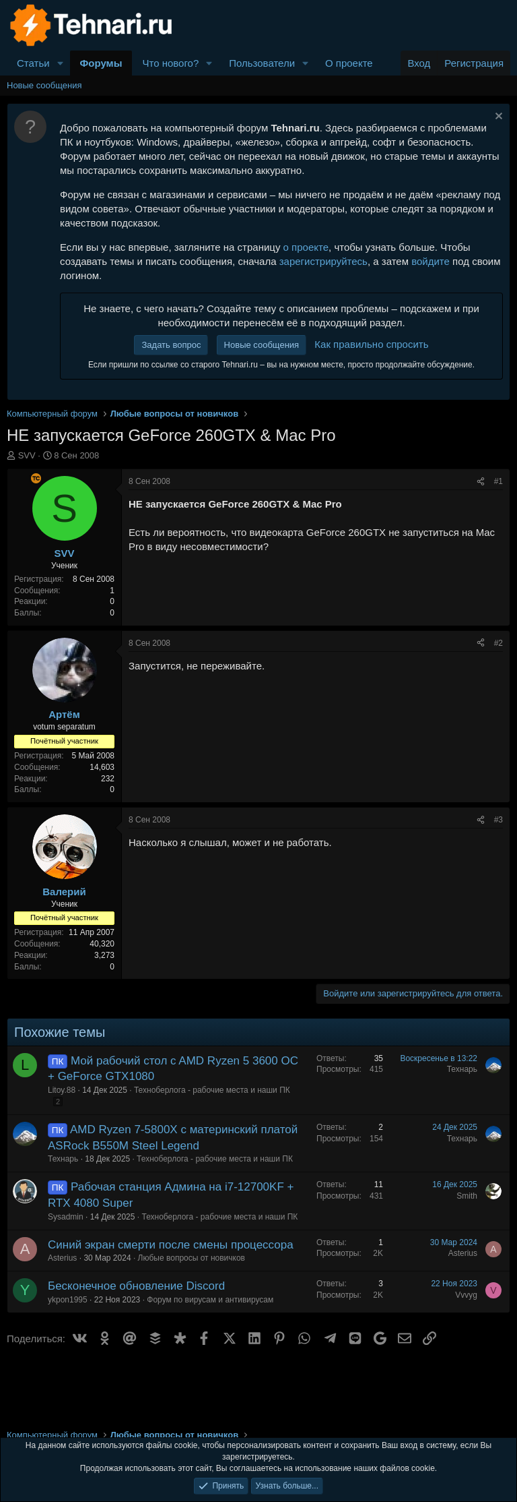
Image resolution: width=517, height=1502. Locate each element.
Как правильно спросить (371, 344)
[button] (60, 63)
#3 (498, 819)
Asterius (62, 1258)
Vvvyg (466, 1295)
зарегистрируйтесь (323, 261)
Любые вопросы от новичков (191, 1258)
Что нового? (170, 63)
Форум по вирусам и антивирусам (210, 1299)
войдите (430, 261)
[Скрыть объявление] (497, 118)
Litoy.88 (61, 1090)
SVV (27, 455)
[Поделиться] (480, 481)
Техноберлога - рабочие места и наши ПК (212, 1090)
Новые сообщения (44, 85)
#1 (498, 481)
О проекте (349, 63)
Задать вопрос (171, 345)
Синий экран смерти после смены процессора (171, 1244)
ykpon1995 (68, 1299)
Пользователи (262, 63)
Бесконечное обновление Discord (136, 1286)
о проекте (306, 247)
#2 (498, 643)
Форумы (101, 63)
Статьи (33, 63)
